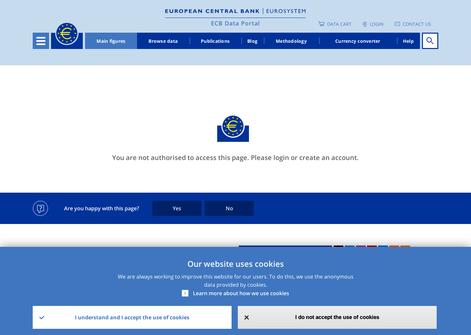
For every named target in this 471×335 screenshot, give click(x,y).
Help (408, 41)
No (229, 208)
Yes (177, 208)
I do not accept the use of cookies (337, 317)
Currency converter (357, 41)
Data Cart (339, 24)
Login (377, 24)
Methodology (291, 41)
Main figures (110, 41)
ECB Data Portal (235, 23)
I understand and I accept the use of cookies (132, 317)
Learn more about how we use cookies (241, 293)
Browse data (163, 41)
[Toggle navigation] (41, 41)
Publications (215, 41)
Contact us (417, 24)
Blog (252, 41)
